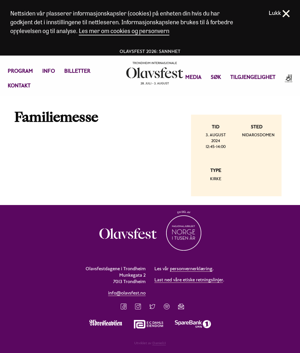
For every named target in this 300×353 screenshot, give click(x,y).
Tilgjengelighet (252, 77)
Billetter (77, 71)
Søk (216, 77)
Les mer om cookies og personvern (124, 30)
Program (20, 71)
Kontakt (19, 85)
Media (193, 77)
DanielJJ (159, 342)
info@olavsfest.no (127, 293)
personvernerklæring (191, 268)
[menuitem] (20, 71)
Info (48, 71)
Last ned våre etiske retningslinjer (188, 280)
